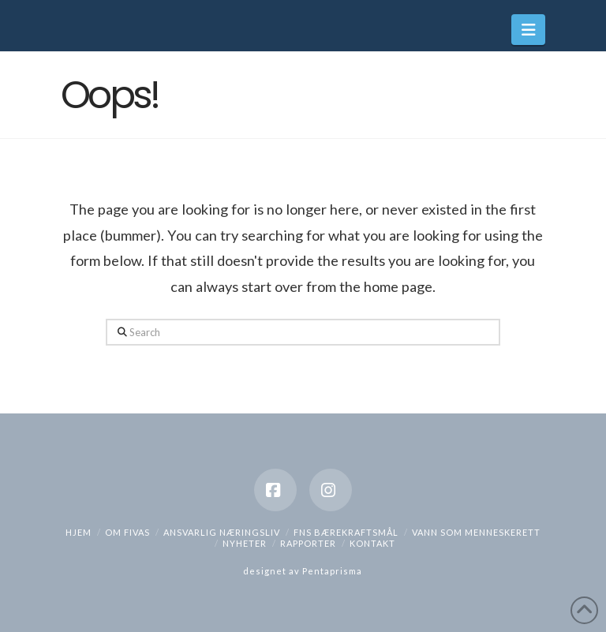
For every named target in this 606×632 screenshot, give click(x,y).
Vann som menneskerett (476, 532)
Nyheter (245, 543)
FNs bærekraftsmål (346, 532)
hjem (78, 532)
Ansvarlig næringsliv (221, 532)
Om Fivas (127, 532)
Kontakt (372, 543)
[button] (528, 29)
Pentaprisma (332, 571)
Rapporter (308, 543)
